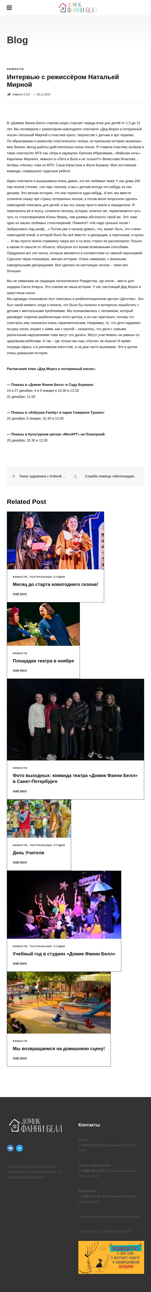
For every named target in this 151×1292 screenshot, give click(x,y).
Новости (15, 69)
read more (20, 594)
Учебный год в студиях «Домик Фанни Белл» (64, 953)
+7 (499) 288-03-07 (91, 1170)
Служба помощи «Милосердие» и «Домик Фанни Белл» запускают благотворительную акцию (111, 476)
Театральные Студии (47, 577)
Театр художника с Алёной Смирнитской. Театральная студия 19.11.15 (39, 476)
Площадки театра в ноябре (43, 660)
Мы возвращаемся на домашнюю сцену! (59, 1048)
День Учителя (28, 852)
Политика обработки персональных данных (109, 1216)
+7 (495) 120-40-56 (91, 1145)
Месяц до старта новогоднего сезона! (55, 584)
